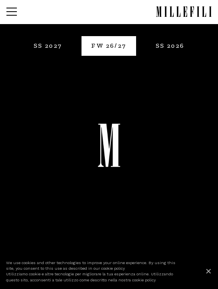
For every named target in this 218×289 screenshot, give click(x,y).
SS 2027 (48, 45)
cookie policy (113, 268)
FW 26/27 (108, 45)
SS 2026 (170, 45)
